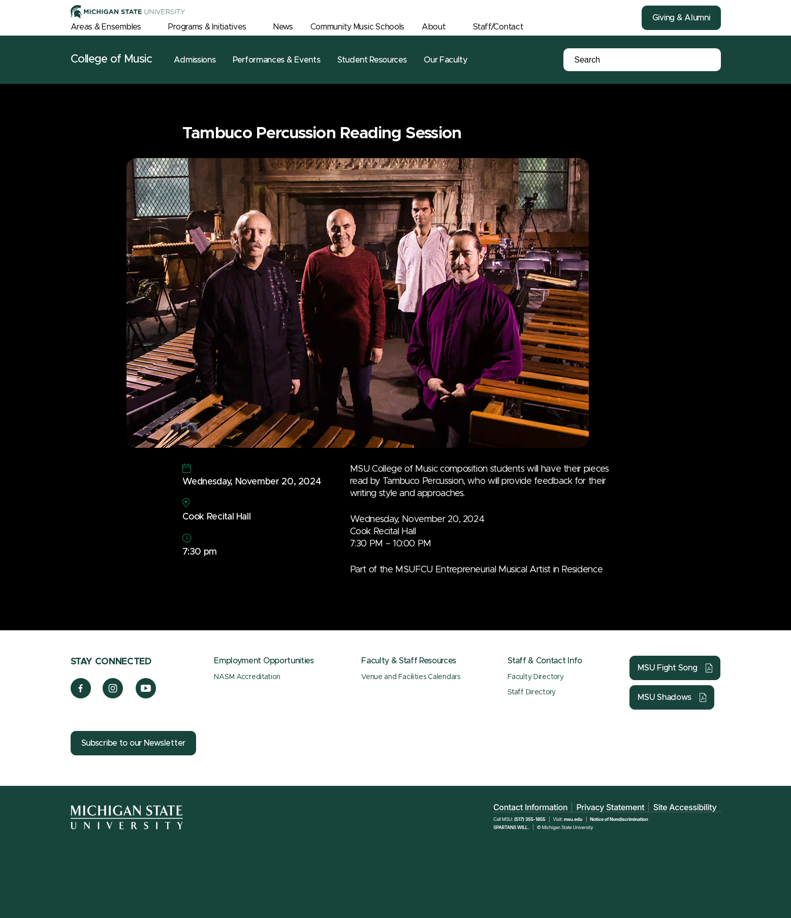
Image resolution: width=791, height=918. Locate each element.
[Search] (624, 60)
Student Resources (372, 60)
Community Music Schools (357, 27)
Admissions (194, 60)
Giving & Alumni (681, 18)
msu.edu (573, 819)
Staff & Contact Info (545, 661)
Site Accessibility (685, 807)
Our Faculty (445, 60)
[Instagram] (113, 696)
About (434, 27)
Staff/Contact (498, 27)
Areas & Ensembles (106, 27)
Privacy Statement (610, 807)
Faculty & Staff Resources (408, 661)
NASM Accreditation (247, 677)
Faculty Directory (535, 677)
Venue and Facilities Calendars (410, 677)
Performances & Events (276, 60)
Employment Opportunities (263, 661)
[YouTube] (146, 696)
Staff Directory (532, 692)
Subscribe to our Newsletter (133, 743)
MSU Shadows (664, 697)
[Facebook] (81, 696)
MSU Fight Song (667, 668)
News (283, 27)
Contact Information (530, 807)
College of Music (111, 59)
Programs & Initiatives (207, 27)
